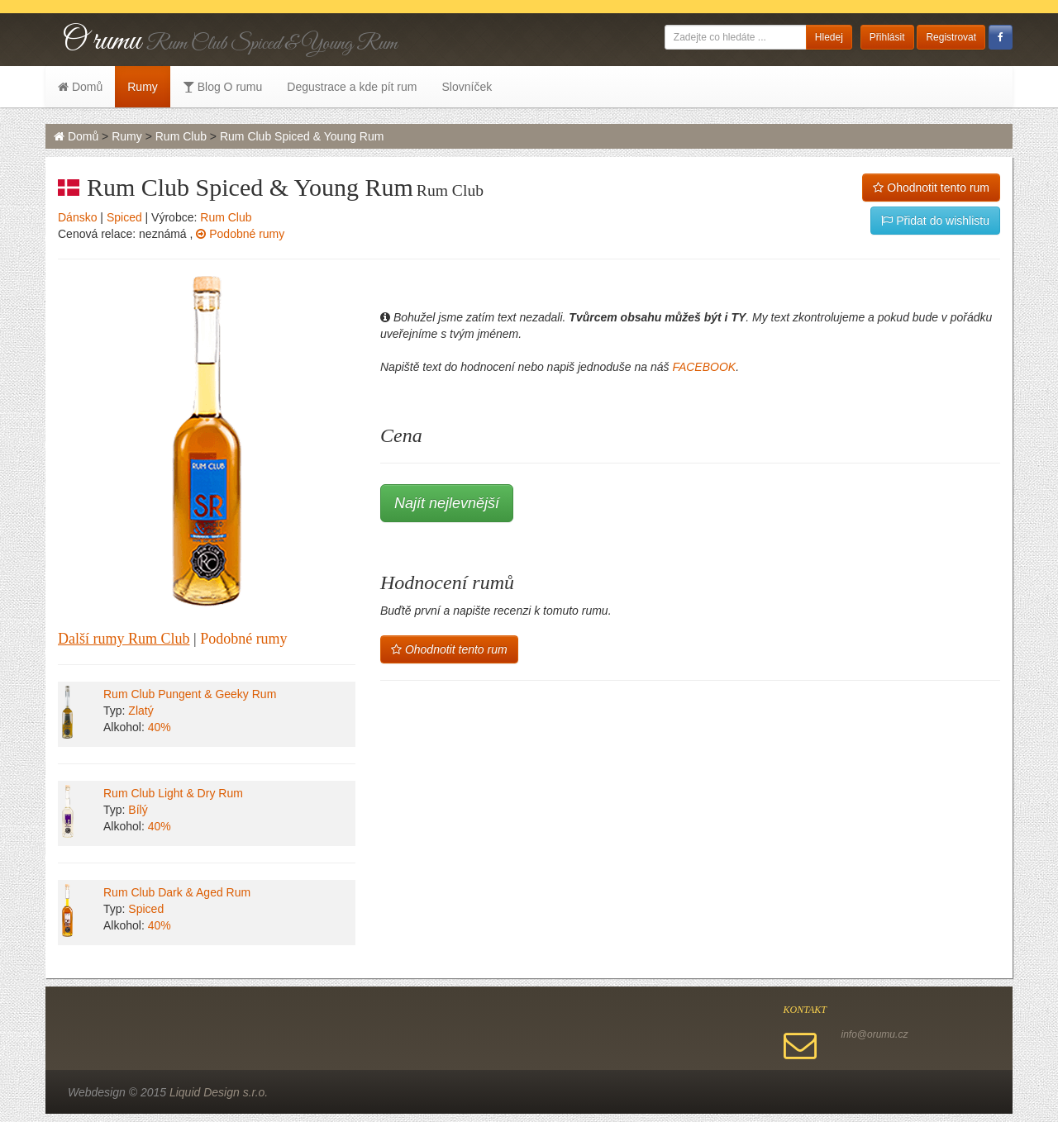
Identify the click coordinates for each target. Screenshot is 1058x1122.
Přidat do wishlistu (935, 220)
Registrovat (951, 37)
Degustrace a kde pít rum (352, 86)
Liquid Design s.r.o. (218, 1092)
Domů (80, 86)
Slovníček (466, 86)
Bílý (137, 809)
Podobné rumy (240, 233)
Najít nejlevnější (446, 503)
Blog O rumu (222, 86)
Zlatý (140, 710)
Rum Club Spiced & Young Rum (302, 136)
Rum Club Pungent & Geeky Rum (189, 694)
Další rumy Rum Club (124, 638)
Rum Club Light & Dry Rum (173, 793)
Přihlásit (887, 37)
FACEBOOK (704, 366)
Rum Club (181, 136)
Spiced (124, 217)
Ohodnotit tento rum (931, 187)
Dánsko (77, 217)
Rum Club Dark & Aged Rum (176, 892)
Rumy (142, 86)
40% (159, 727)
